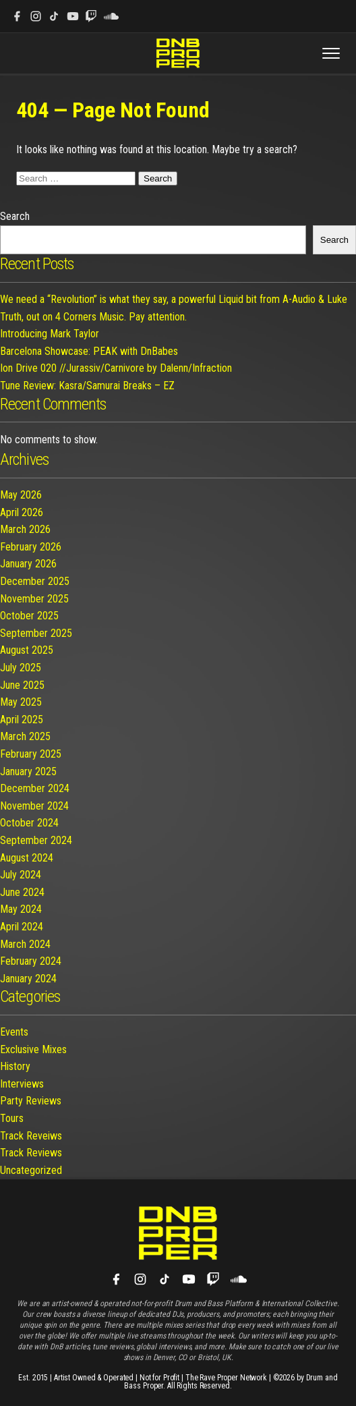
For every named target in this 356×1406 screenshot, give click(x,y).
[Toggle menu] (331, 53)
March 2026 (25, 529)
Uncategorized (31, 1170)
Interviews (22, 1083)
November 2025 (34, 598)
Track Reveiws (31, 1135)
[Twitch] (91, 16)
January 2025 (28, 771)
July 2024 (20, 874)
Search (15, 216)
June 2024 (22, 892)
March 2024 (25, 944)
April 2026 (21, 512)
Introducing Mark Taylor (49, 333)
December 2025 (34, 581)
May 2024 (21, 909)
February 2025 (30, 754)
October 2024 (29, 822)
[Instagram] (36, 16)
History (15, 1066)
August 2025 (26, 650)
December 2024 (34, 788)
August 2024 (26, 857)
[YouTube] (73, 16)
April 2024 (21, 926)
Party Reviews (30, 1100)
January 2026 (28, 563)
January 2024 (28, 978)
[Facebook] (17, 16)
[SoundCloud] (111, 16)
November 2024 (34, 805)
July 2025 (20, 667)
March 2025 (25, 736)
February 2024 (30, 961)
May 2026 (21, 494)
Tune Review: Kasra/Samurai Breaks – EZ (87, 385)
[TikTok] (54, 16)
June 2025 (22, 685)
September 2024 (36, 840)
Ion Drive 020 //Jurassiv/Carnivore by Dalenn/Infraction (116, 368)
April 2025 (21, 719)
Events (14, 1031)
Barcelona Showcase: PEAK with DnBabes (89, 351)
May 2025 (21, 702)
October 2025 (29, 615)
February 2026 (30, 546)
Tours (12, 1118)
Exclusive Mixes (33, 1049)
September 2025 (36, 633)
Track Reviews (31, 1152)
